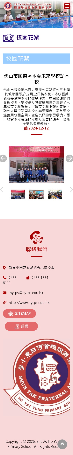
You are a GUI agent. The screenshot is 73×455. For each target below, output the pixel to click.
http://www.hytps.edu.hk (26, 302)
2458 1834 (40, 278)
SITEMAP (19, 313)
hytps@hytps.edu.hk (23, 292)
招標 (21, 326)
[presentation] (1, 190)
